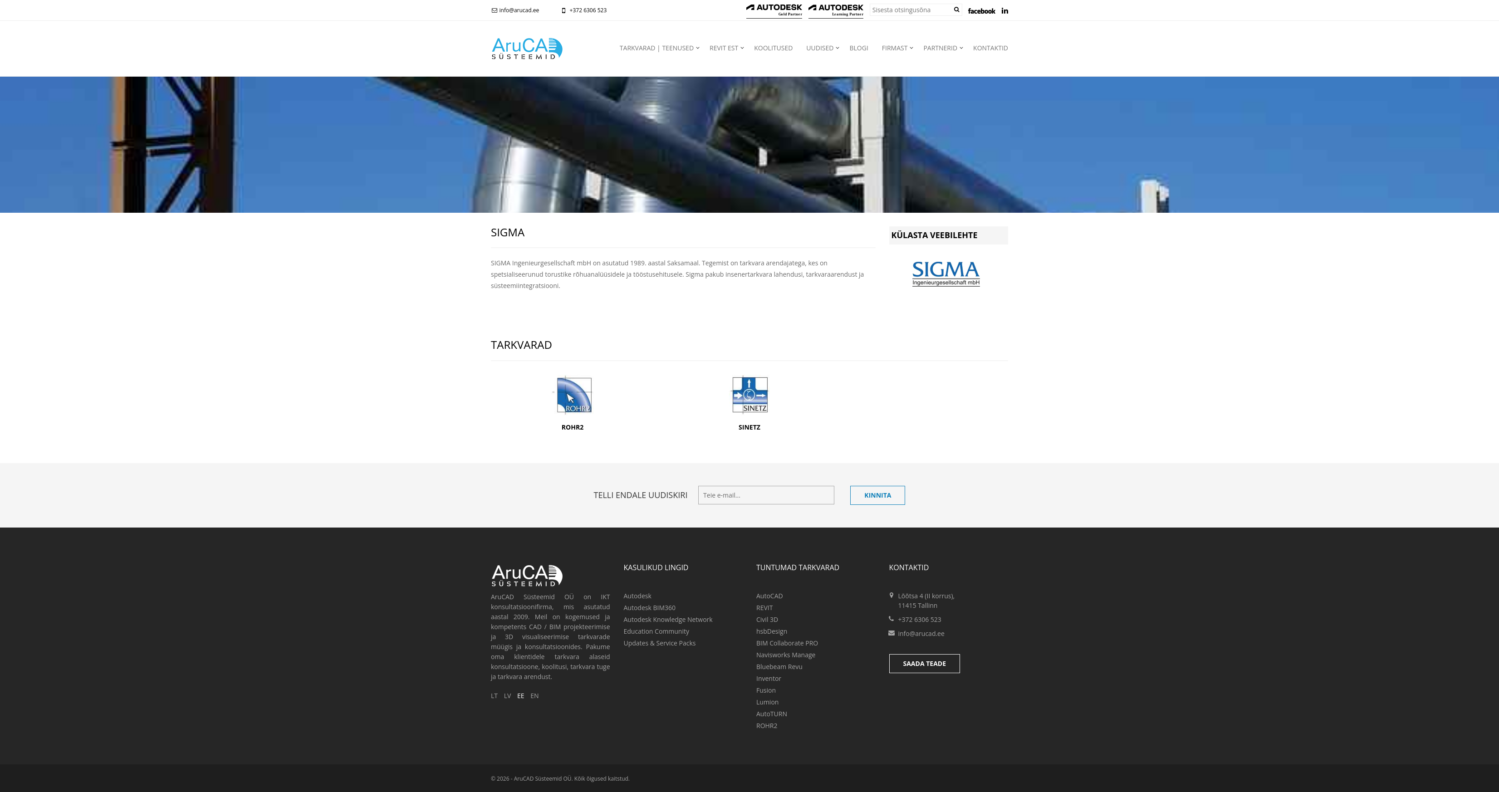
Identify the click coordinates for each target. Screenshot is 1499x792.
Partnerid (940, 48)
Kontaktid (990, 48)
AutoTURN (771, 713)
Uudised (819, 48)
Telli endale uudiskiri (641, 494)
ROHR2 (767, 725)
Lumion (767, 702)
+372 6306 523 (583, 10)
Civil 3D (767, 619)
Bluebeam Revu (779, 666)
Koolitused (773, 48)
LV (507, 695)
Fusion (766, 690)
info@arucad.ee (515, 10)
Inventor (768, 678)
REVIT (764, 607)
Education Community (656, 631)
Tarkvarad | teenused (657, 48)
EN (534, 695)
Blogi (858, 48)
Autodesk (638, 596)
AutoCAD (769, 596)
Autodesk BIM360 (650, 607)
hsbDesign (771, 631)
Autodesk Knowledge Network (668, 619)
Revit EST (724, 48)
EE (520, 695)
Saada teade (924, 663)
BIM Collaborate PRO (787, 643)
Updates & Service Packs (660, 643)
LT (494, 695)
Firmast (895, 48)
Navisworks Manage (785, 654)
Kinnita (877, 495)
